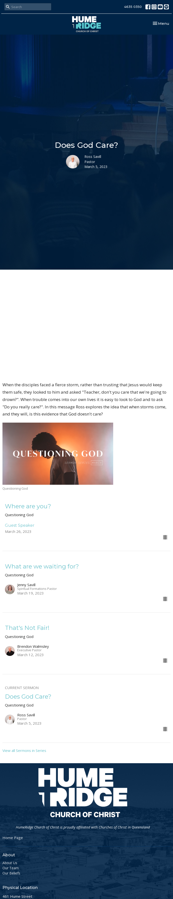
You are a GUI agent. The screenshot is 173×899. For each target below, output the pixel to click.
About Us (9, 862)
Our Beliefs (11, 873)
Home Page (12, 837)
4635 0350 (133, 7)
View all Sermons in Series (24, 750)
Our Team (10, 868)
